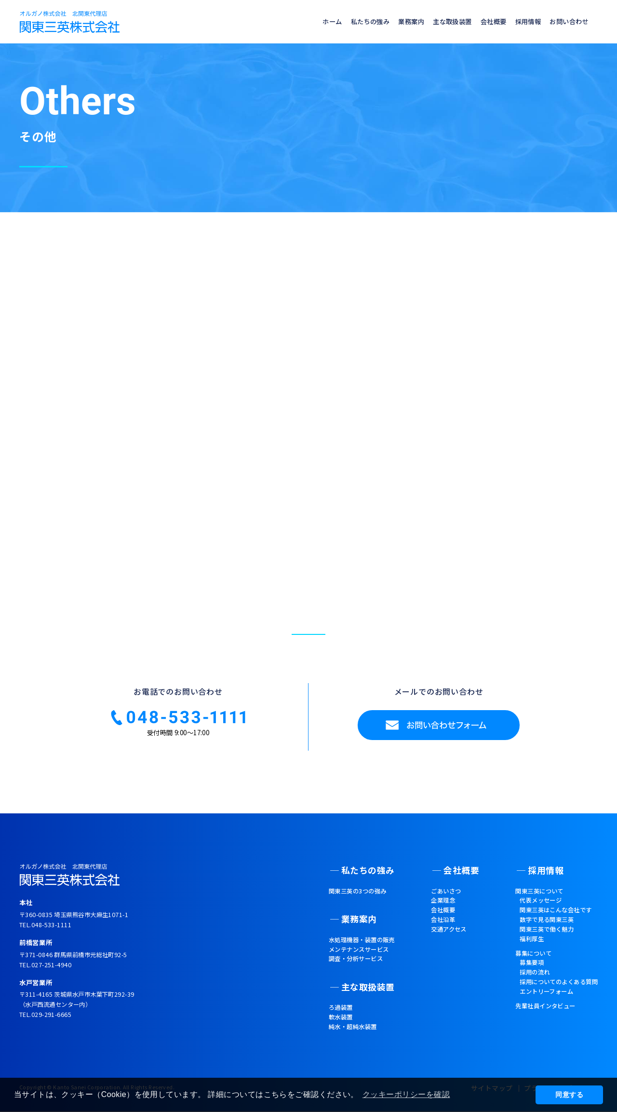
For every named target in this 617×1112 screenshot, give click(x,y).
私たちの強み (343, 21)
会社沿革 (440, 927)
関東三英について (530, 895)
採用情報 (520, 21)
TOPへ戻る (304, 479)
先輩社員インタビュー (537, 1023)
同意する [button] (569, 1094)
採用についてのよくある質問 (552, 997)
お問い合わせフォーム (438, 741)
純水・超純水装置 (342, 1017)
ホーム (301, 21)
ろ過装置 (328, 996)
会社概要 (481, 21)
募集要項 (521, 975)
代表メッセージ (531, 905)
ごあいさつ (443, 895)
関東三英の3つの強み (347, 895)
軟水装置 (328, 1007)
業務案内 (389, 21)
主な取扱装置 (435, 21)
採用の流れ (524, 986)
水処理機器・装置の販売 (352, 934)
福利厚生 (521, 949)
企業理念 (440, 905)
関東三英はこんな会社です (549, 916)
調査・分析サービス (345, 956)
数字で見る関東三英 (538, 927)
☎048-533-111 (178, 733)
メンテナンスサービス (349, 945)
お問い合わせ (566, 21)
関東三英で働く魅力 (538, 938)
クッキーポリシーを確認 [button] (408, 1094)
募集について (523, 964)
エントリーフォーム (538, 1008)
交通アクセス (446, 938)
